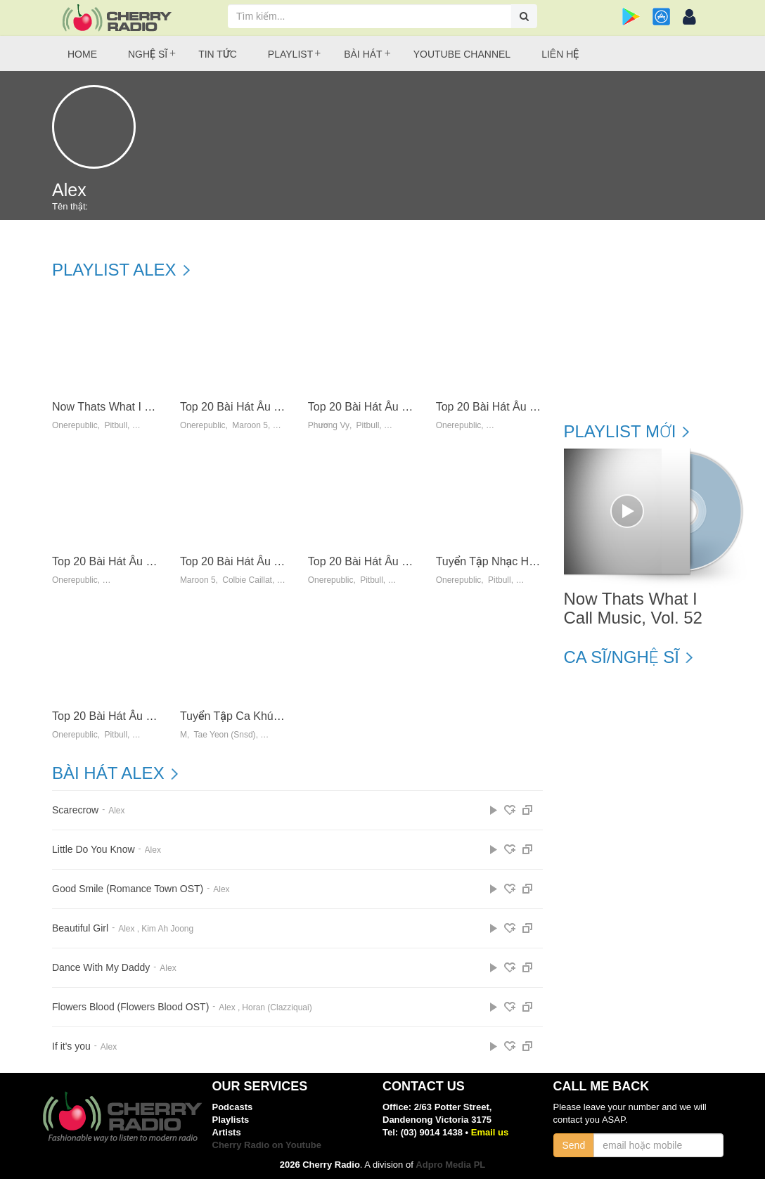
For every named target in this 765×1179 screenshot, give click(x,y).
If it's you (71, 1046)
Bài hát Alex (108, 773)
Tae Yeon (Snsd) (225, 735)
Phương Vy (328, 425)
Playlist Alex (114, 270)
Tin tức (217, 54)
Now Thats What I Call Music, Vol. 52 (144, 407)
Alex (116, 811)
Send (574, 1145)
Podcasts (232, 1107)
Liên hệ (560, 54)
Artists (226, 1132)
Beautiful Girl (80, 928)
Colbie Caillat (247, 580)
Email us (489, 1132)
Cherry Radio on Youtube (267, 1145)
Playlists (231, 1119)
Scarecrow (75, 810)
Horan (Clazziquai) (276, 1007)
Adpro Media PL (450, 1164)
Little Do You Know (93, 849)
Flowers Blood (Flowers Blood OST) (130, 1007)
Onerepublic (75, 425)
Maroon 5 (250, 425)
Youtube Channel (461, 54)
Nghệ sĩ (147, 54)
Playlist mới (620, 432)
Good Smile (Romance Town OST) (127, 889)
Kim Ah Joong (167, 929)
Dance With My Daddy (101, 967)
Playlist (290, 54)
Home (82, 54)
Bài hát (363, 54)
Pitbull (115, 425)
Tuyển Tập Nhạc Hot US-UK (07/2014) (532, 561)
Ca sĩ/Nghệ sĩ (621, 657)
